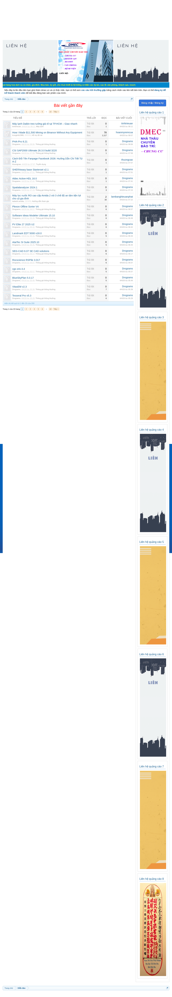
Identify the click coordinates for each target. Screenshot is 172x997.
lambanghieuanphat (122, 196)
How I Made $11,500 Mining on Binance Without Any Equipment (47, 132)
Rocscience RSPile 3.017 (26, 260)
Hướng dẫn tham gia (40, 201)
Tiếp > (56, 112)
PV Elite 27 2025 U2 (23, 224)
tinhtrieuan (16, 126)
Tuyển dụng (41, 164)
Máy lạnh (40, 126)
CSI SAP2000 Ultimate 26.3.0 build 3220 (34, 150)
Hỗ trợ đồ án (37, 135)
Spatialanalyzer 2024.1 (24, 187)
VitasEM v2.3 (19, 286)
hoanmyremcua (124, 132)
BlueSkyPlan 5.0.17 (23, 277)
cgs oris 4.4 (18, 269)
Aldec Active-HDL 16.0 (24, 178)
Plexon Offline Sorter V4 (25, 206)
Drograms (16, 144)
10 (50, 112)
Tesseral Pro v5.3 (21, 295)
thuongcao (16, 164)
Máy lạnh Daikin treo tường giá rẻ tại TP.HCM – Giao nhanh (44, 123)
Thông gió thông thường (45, 144)
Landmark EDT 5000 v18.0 (27, 233)
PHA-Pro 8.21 (19, 141)
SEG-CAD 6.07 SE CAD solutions (30, 251)
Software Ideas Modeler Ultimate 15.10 (33, 215)
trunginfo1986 (18, 135)
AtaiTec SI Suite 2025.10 (25, 242)
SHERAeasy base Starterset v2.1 (30, 169)
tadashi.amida (18, 201)
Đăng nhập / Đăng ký (152, 103)
